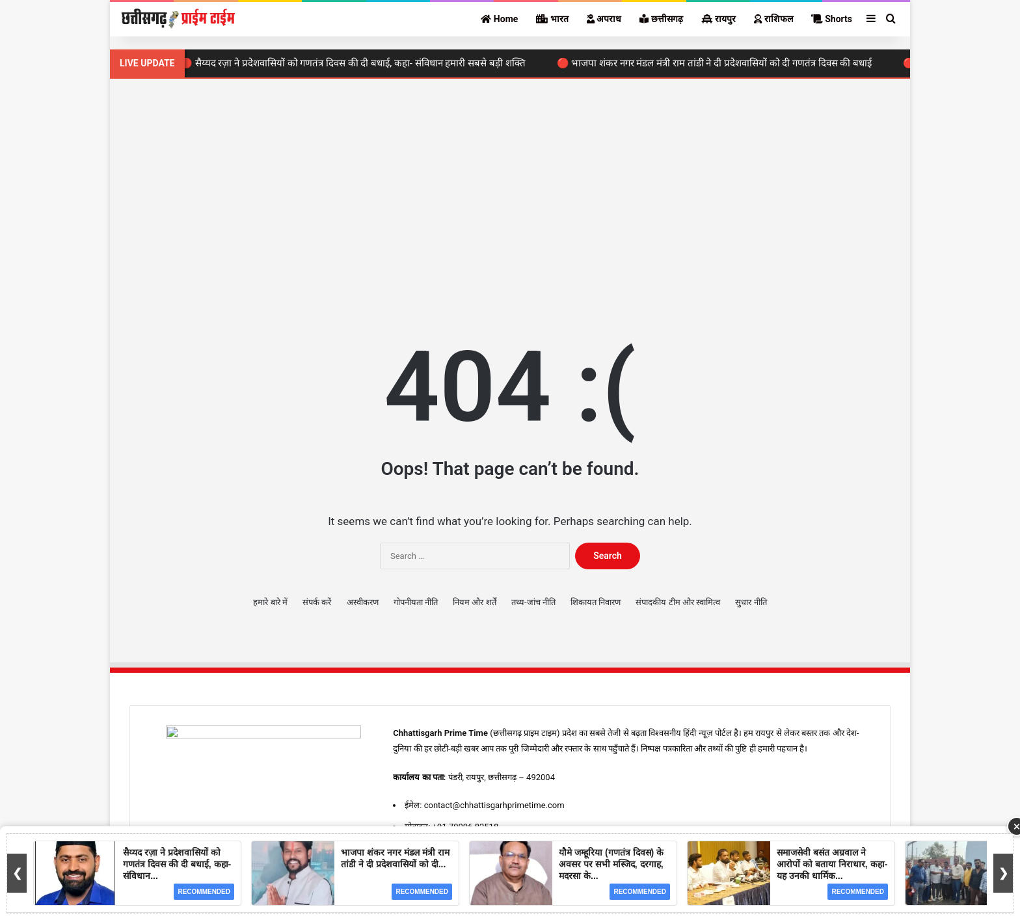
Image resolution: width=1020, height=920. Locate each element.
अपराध (604, 19)
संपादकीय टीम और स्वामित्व (678, 602)
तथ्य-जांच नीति (533, 602)
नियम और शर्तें (474, 602)
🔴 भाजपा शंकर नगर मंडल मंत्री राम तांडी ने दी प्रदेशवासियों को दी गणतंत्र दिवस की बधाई (718, 63)
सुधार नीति (750, 602)
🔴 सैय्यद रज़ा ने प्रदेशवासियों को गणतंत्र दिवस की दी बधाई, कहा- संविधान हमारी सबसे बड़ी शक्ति (357, 63)
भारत (552, 19)
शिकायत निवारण (595, 602)
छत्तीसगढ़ (660, 19)
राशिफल (773, 19)
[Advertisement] (510, 189)
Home (499, 19)
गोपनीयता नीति (416, 602)
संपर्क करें (316, 602)
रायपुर (718, 19)
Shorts (831, 19)
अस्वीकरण (363, 602)
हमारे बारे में (270, 602)
